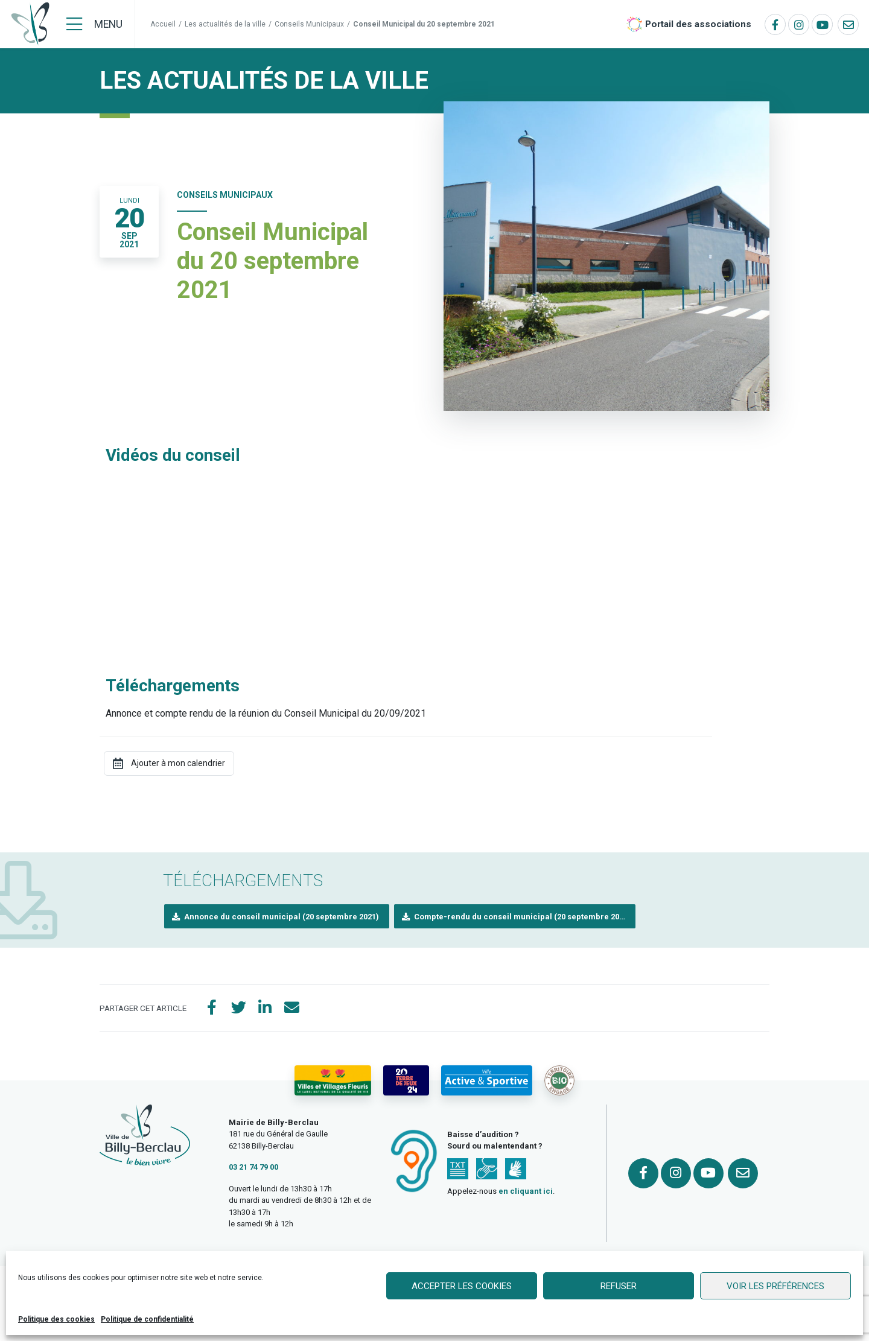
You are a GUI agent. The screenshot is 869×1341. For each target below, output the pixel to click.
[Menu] (94, 24)
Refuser (618, 1286)
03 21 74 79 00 (253, 1166)
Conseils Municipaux (309, 24)
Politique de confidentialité (147, 1319)
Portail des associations (698, 24)
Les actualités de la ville (225, 24)
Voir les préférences (775, 1286)
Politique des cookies (56, 1319)
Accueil (163, 24)
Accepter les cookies (462, 1286)
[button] (276, 916)
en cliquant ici (525, 1191)
